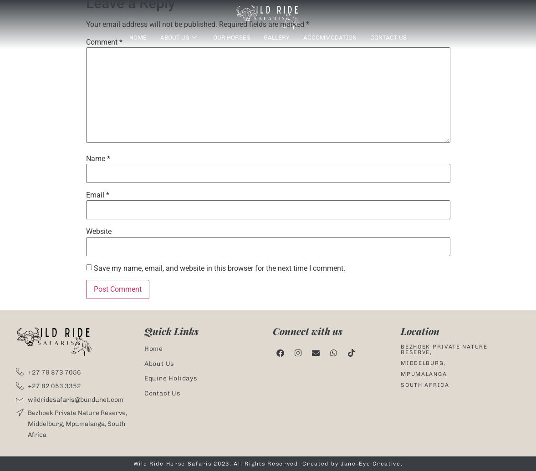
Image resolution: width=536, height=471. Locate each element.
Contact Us (388, 37)
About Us (159, 364)
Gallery (277, 37)
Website (99, 231)
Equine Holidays (171, 378)
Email (97, 195)
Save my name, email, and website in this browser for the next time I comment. (219, 268)
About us (178, 38)
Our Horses (231, 37)
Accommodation (330, 37)
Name (98, 158)
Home (138, 37)
